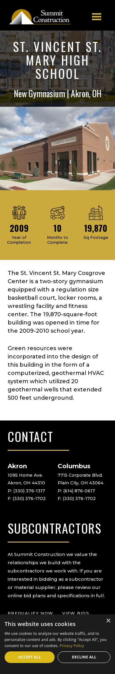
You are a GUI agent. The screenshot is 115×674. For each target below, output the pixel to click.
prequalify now (30, 613)
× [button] (108, 621)
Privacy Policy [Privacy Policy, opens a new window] (72, 645)
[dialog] (57, 644)
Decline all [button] (84, 657)
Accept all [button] (29, 657)
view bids (75, 613)
